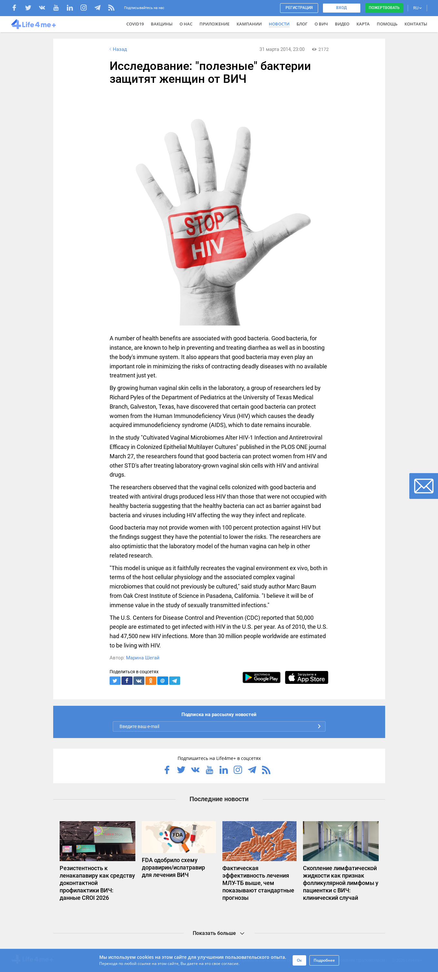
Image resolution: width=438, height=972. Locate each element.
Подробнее (324, 960)
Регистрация (299, 7)
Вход (341, 7)
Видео (342, 24)
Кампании (249, 24)
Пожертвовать (384, 7)
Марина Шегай (143, 658)
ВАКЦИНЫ (161, 24)
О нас (186, 24)
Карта (363, 24)
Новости (279, 24)
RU (417, 7)
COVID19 (135, 24)
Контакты (415, 24)
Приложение (214, 24)
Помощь (387, 24)
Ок (299, 960)
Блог (302, 24)
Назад (117, 49)
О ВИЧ (321, 24)
